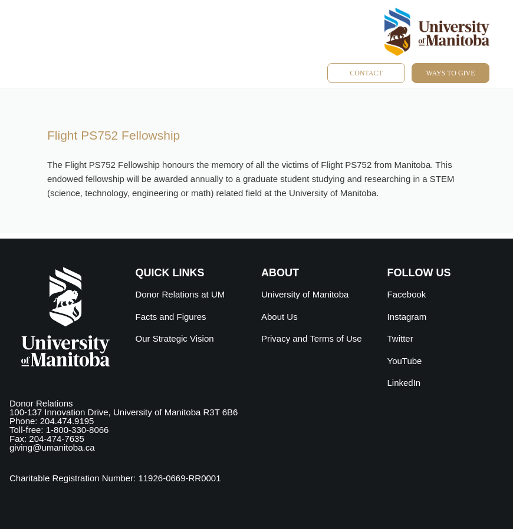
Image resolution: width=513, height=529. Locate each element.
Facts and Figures (171, 316)
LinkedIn (404, 382)
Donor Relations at (180, 294)
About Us (279, 316)
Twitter (400, 338)
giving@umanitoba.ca (51, 447)
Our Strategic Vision (175, 338)
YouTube (404, 360)
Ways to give (450, 73)
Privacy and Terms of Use (311, 338)
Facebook (406, 294)
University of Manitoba (304, 294)
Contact (366, 73)
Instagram (407, 316)
